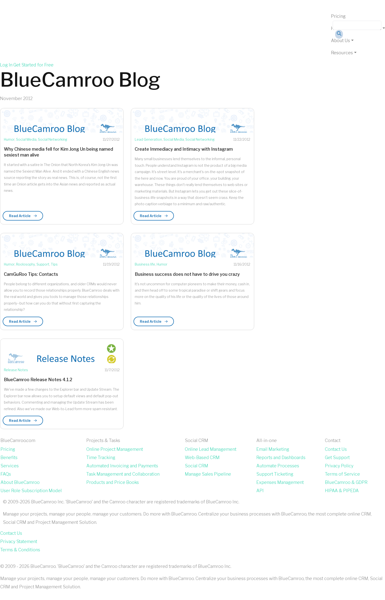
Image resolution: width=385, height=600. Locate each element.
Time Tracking (100, 457)
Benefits (9, 457)
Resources (342, 52)
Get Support (337, 457)
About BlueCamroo (20, 482)
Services (9, 465)
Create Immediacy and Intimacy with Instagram (184, 149)
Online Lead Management (210, 449)
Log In (6, 64)
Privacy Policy (339, 465)
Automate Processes (277, 465)
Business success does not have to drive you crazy (187, 274)
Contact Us (336, 449)
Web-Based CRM (202, 457)
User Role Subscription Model (31, 490)
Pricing (338, 16)
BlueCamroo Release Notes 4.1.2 (38, 379)
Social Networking (52, 139)
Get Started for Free (33, 64)
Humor (9, 139)
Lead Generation (148, 139)
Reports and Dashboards (280, 457)
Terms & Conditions (20, 549)
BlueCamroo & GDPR (346, 482)
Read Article (23, 216)
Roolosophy (25, 264)
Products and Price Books (112, 482)
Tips (54, 264)
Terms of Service (342, 474)
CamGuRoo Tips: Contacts (31, 274)
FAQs (5, 474)
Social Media (26, 139)
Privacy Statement (18, 541)
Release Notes (16, 370)
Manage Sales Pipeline (208, 474)
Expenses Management (280, 482)
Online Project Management (114, 449)
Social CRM (196, 465)
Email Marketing (272, 449)
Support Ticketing (274, 474)
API (260, 490)
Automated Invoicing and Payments (122, 465)
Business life (145, 264)
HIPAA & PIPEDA (342, 490)
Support (42, 264)
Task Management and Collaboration (123, 474)
